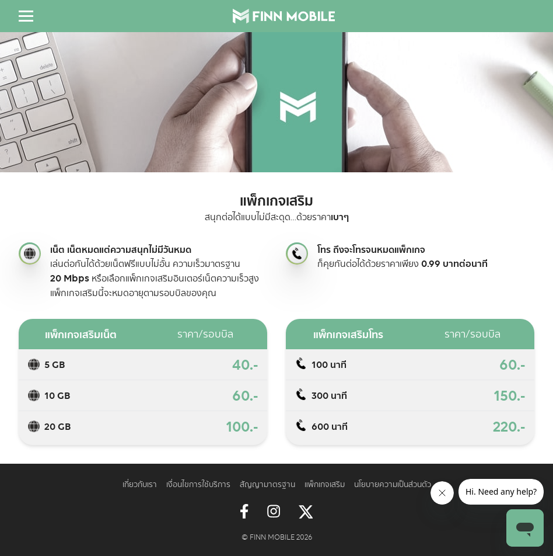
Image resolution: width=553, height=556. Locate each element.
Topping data (34, 364)
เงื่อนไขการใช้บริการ (198, 484)
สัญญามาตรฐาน (267, 484)
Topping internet (30, 253)
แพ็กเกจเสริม (324, 484)
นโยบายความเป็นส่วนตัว (392, 484)
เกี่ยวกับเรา (140, 484)
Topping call (297, 253)
